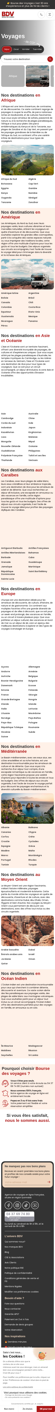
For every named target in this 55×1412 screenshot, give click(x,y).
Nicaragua (7, 321)
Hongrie (32, 699)
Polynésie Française (12, 455)
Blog (7, 1252)
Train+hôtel (37, 49)
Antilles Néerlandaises (13, 552)
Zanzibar (33, 202)
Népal (31, 441)
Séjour (6, 49)
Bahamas (33, 552)
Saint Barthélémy (37, 571)
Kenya (4, 193)
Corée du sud (8, 422)
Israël (31, 954)
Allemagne (34, 666)
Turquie (32, 864)
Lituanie (5, 713)
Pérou (4, 325)
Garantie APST (12, 1314)
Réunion (32, 1050)
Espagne (5, 846)
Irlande (5, 704)
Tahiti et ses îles (37, 455)
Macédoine (34, 713)
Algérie (32, 179)
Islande (32, 704)
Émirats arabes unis (11, 954)
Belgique (33, 676)
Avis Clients (10, 1262)
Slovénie (5, 732)
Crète (31, 836)
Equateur (6, 311)
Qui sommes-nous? (15, 1241)
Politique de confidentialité (18, 1273)
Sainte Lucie (7, 578)
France (5, 694)
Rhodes (32, 859)
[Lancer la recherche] (50, 59)
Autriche (5, 676)
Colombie (6, 307)
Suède (31, 732)
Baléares (33, 827)
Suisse (4, 736)
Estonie (5, 690)
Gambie (32, 188)
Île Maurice (7, 1045)
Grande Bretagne (10, 699)
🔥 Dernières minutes (16, 1341)
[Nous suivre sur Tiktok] (26, 1205)
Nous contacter (13, 1308)
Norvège (5, 718)
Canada (5, 302)
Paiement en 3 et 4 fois (17, 1319)
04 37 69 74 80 (18, 1214)
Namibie (32, 193)
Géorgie (32, 694)
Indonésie (6, 427)
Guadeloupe (35, 562)
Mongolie (6, 441)
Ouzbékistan (8, 450)
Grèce (31, 846)
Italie (4, 708)
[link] (41, 14)
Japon (31, 427)
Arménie (32, 671)
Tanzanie (6, 202)
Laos (3, 436)
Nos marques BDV (14, 1246)
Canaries (6, 832)
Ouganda (6, 197)
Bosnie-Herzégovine (12, 680)
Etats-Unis (34, 311)
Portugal (6, 859)
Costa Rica (34, 307)
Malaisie (33, 436)
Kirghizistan (34, 432)
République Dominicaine (8, 573)
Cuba (31, 557)
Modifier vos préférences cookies (22, 1291)
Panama (33, 321)
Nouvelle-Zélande (10, 446)
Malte (31, 850)
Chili (30, 302)
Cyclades (33, 841)
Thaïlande (6, 460)
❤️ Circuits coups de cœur (18, 1347)
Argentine (33, 293)
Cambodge (7, 418)
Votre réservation (13, 1329)
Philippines (34, 450)
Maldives (6, 1050)
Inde (30, 422)
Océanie (33, 446)
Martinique (34, 566)
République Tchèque (12, 727)
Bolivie (4, 297)
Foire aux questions (14, 1303)
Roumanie (33, 727)
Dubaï (31, 949)
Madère (5, 850)
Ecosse (32, 685)
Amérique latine (9, 293)
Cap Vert (33, 183)
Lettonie (33, 708)
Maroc (4, 855)
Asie (3, 413)
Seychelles (7, 1055)
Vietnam (33, 460)
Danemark (6, 685)
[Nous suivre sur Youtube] (35, 1205)
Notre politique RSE (14, 1267)
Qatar (4, 963)
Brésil (31, 297)
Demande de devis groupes (19, 1324)
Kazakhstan (7, 432)
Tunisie (5, 864)
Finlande (33, 690)
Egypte (5, 188)
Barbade (6, 557)
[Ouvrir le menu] (49, 14)
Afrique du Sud (9, 179)
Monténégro (35, 855)
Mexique (33, 316)
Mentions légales (13, 1286)
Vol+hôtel (25, 49)
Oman (31, 959)
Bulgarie (32, 680)
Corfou (5, 836)
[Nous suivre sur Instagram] (17, 1205)
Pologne (32, 722)
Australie (33, 413)
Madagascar (35, 1045)
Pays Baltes (34, 718)
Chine (31, 418)
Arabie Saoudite (10, 949)
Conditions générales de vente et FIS (22, 1280)
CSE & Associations (14, 1257)
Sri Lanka (33, 1055)
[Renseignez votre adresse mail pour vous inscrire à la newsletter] (27, 1182)
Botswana (6, 183)
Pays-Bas (6, 722)
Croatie (5, 841)
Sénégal (32, 197)
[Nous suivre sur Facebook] (8, 1205)
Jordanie (6, 959)
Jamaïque (6, 566)
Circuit (16, 49)
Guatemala (7, 316)
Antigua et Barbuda (11, 548)
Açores (5, 666)
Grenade (6, 562)
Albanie (5, 827)
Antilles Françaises (38, 548)
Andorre (5, 671)
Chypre (32, 832)
